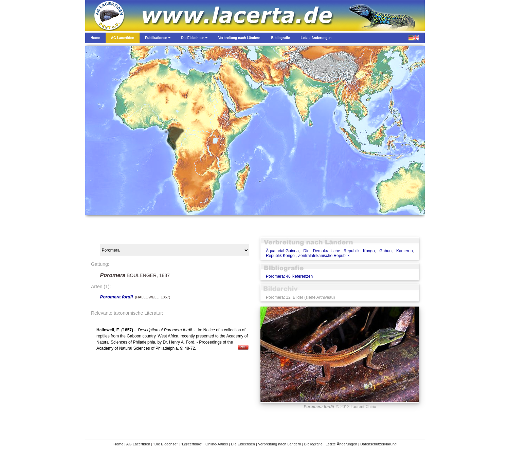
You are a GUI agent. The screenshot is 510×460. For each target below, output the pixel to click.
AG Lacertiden (138, 444)
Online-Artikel (216, 444)
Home (118, 444)
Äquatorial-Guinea (282, 251)
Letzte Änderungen (341, 444)
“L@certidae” (191, 444)
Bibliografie (313, 444)
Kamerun (404, 251)
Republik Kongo (281, 255)
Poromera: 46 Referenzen (289, 276)
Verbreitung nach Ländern (279, 444)
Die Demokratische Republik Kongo (339, 251)
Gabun (385, 251)
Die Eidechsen (243, 444)
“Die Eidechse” (165, 444)
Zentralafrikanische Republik (323, 255)
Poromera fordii (116, 296)
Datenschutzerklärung (378, 444)
